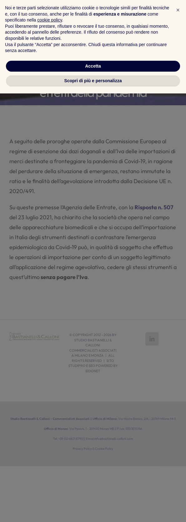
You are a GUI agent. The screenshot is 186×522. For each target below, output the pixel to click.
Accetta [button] (93, 494)
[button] (178, 439)
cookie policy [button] (49, 448)
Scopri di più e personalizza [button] (93, 509)
